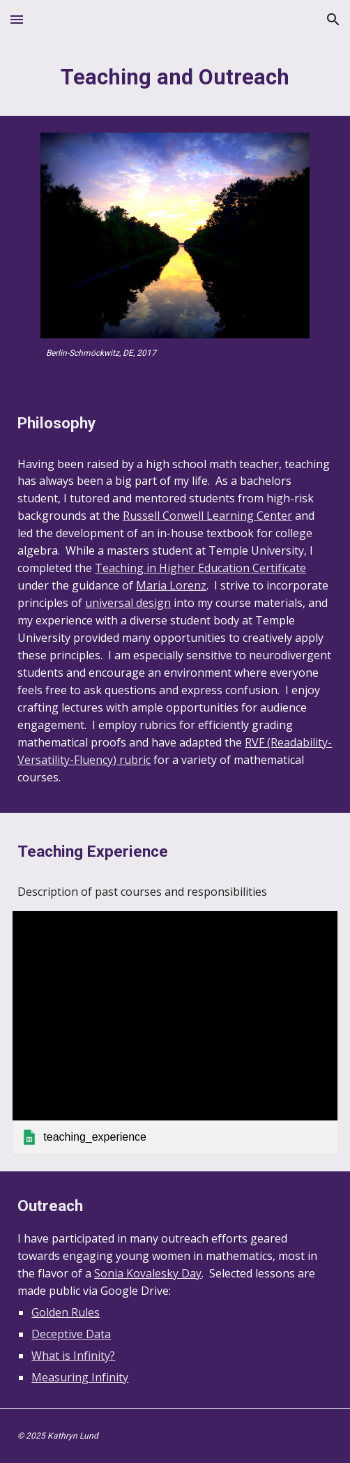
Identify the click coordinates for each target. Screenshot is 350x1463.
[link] (174, 1032)
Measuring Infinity (79, 1377)
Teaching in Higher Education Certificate (200, 568)
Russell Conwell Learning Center (207, 515)
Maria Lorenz (171, 585)
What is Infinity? (73, 1355)
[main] (174, 77)
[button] (16, 19)
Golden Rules (65, 1312)
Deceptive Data (71, 1334)
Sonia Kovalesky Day (147, 1273)
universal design (128, 602)
